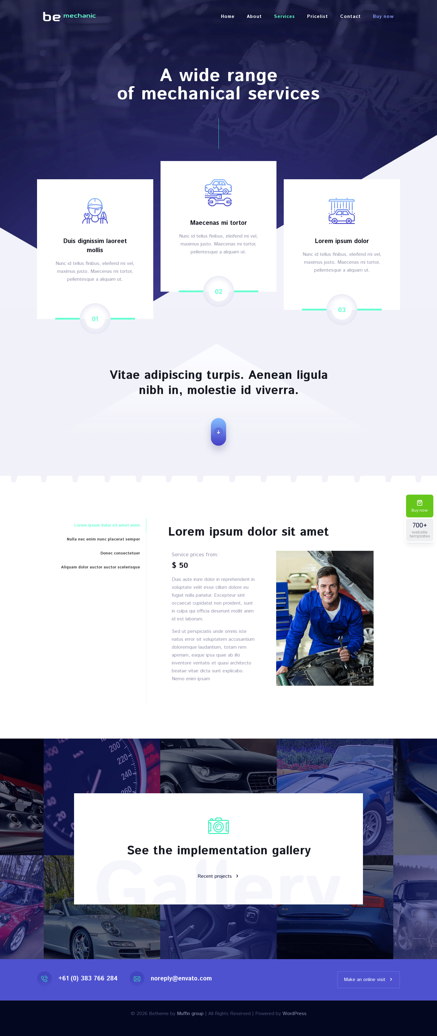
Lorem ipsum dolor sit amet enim (107, 525)
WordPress (295, 1013)
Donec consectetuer (120, 553)
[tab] (91, 526)
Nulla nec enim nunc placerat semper (103, 539)
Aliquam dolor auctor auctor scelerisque (100, 567)
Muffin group (190, 1013)
